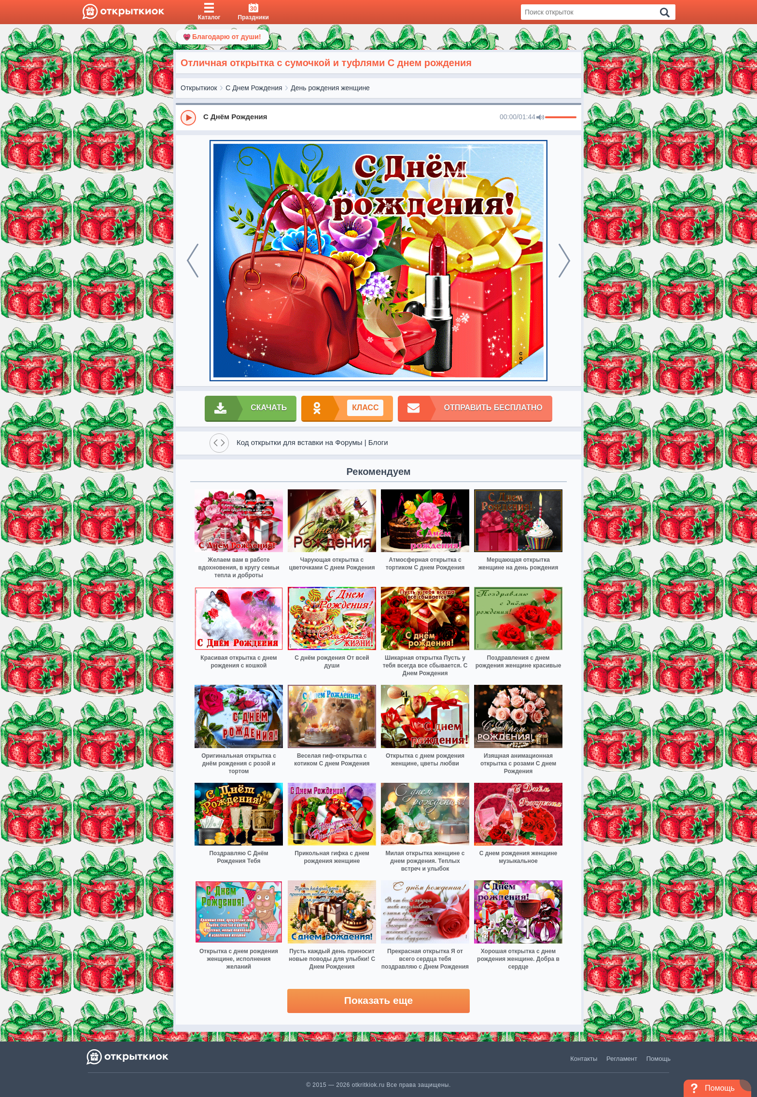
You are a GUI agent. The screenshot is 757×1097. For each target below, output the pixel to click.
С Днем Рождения (253, 88)
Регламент (621, 1058)
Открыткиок (199, 88)
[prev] (192, 260)
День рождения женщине (330, 88)
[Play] (188, 117)
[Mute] (540, 118)
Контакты (583, 1058)
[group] (378, 117)
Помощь (658, 1058)
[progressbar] (560, 117)
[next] (564, 260)
